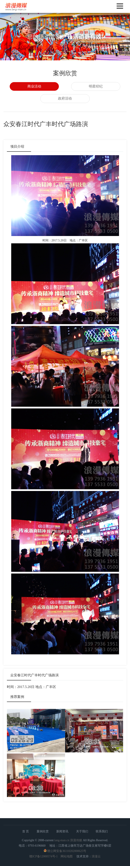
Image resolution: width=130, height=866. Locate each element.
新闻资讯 (62, 831)
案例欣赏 (43, 831)
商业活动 (34, 86)
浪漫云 (96, 856)
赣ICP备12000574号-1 (43, 856)
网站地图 (67, 856)
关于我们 (82, 831)
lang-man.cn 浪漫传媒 (68, 840)
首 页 (25, 831)
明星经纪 (96, 86)
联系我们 (102, 831)
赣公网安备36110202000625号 (66, 851)
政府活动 (65, 98)
